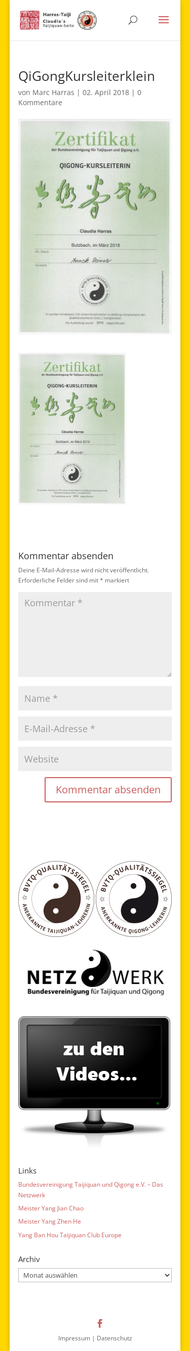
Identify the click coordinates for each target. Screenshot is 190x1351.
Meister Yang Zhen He (49, 1221)
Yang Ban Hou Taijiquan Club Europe (70, 1235)
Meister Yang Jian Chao (51, 1208)
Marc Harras (53, 92)
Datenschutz (114, 1338)
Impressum (74, 1338)
